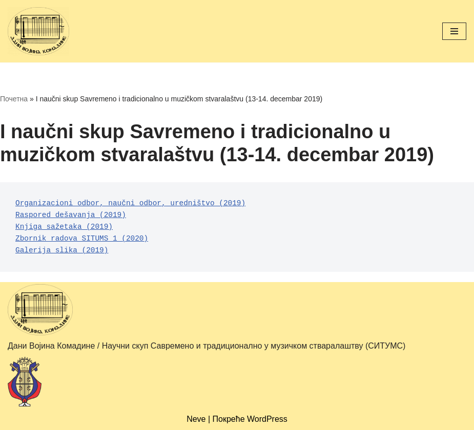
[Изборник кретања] (454, 31)
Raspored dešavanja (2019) (70, 215)
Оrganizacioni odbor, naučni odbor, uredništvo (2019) (130, 203)
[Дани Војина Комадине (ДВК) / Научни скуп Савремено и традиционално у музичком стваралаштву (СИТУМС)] (38, 31)
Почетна (14, 99)
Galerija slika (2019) (61, 250)
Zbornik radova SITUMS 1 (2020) (81, 238)
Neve (196, 419)
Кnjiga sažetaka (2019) (64, 227)
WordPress (267, 419)
